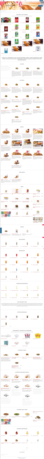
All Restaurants (41, 0)
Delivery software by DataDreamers (22, 458)
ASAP (25, 0)
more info (40, 5)
